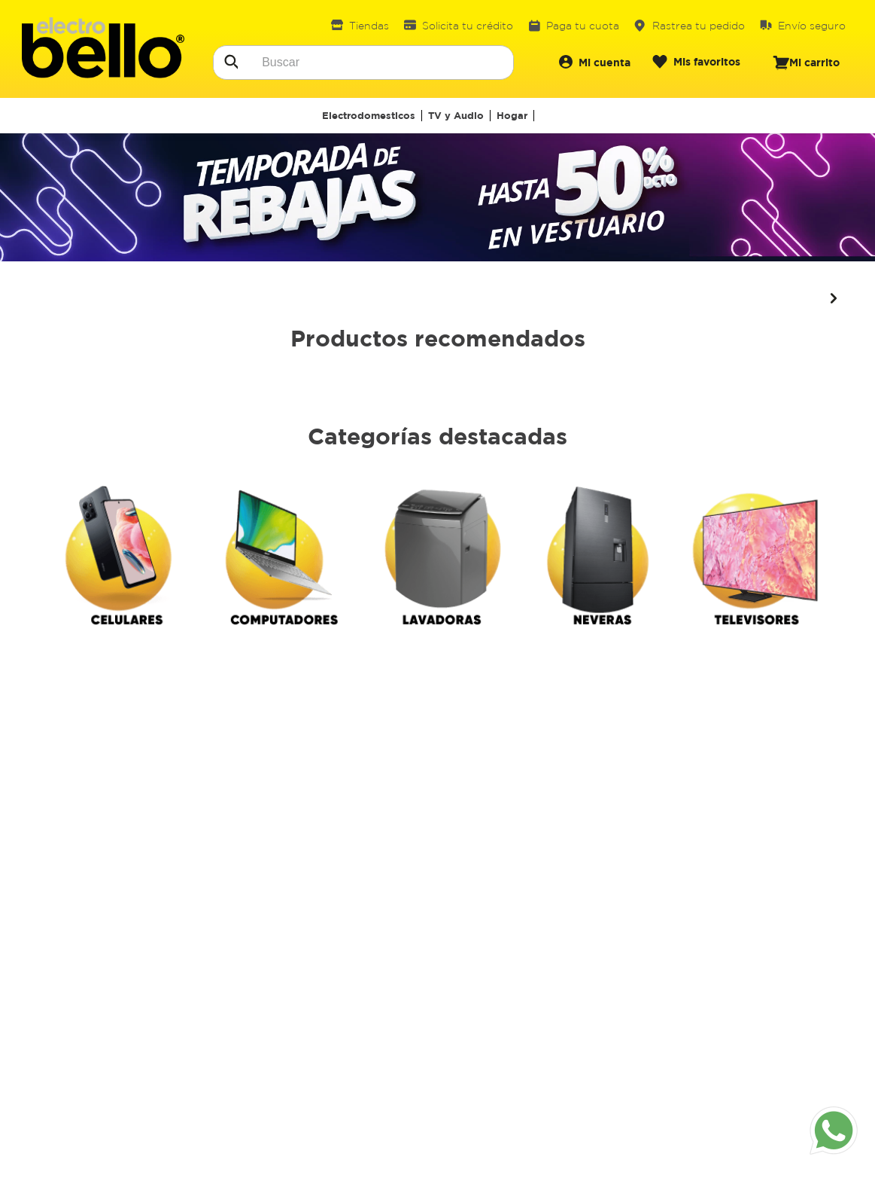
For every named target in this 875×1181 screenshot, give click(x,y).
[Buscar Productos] (230, 60)
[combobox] (363, 62)
